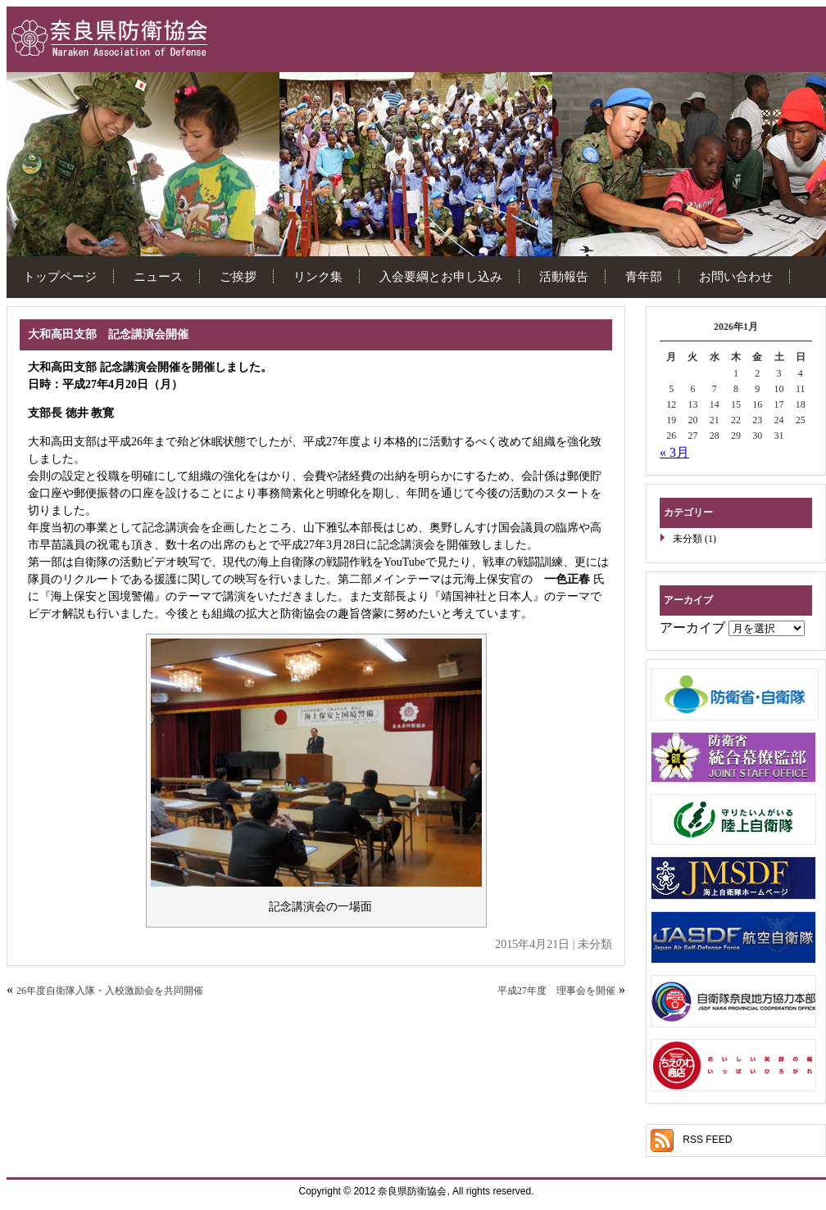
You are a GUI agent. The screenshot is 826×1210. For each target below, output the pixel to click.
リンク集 (318, 276)
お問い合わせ (736, 276)
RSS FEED (707, 1139)
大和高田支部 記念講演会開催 (108, 334)
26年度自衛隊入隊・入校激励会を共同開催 (109, 990)
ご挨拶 (238, 276)
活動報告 (563, 276)
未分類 (687, 538)
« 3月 (674, 452)
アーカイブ (692, 627)
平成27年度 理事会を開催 (556, 990)
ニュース (158, 276)
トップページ (60, 276)
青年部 (643, 276)
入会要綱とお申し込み (440, 276)
